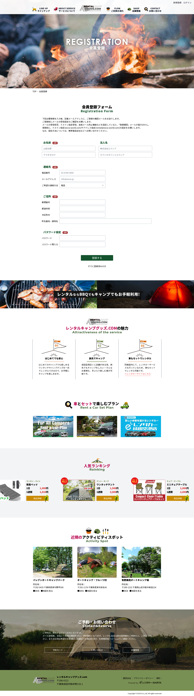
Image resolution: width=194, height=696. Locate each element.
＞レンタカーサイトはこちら (138, 373)
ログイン (187, 2)
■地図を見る (47, 590)
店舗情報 (136, 649)
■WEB (36, 590)
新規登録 (177, 2)
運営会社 (127, 678)
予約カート (59, 649)
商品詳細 (40, 498)
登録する (97, 258)
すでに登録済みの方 (97, 266)
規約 (158, 678)
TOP (34, 91)
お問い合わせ (98, 649)
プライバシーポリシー (144, 678)
